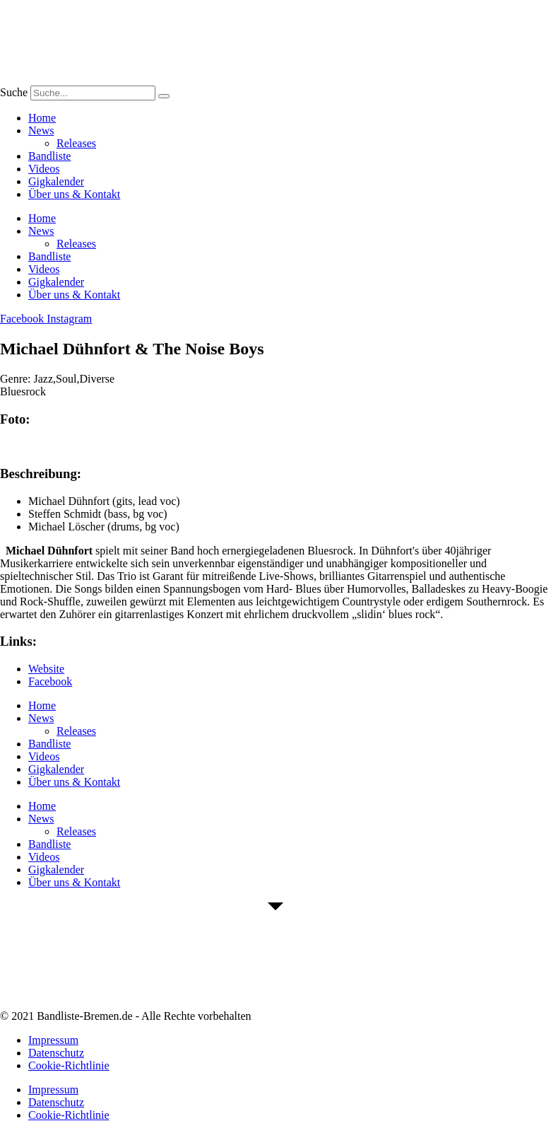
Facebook (50, 681)
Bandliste (49, 156)
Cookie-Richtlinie (68, 1065)
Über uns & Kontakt (74, 194)
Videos (43, 169)
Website (46, 669)
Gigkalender (56, 181)
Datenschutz (56, 1053)
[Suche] (164, 96)
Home (42, 118)
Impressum (53, 1040)
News (41, 130)
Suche (14, 92)
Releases (76, 143)
